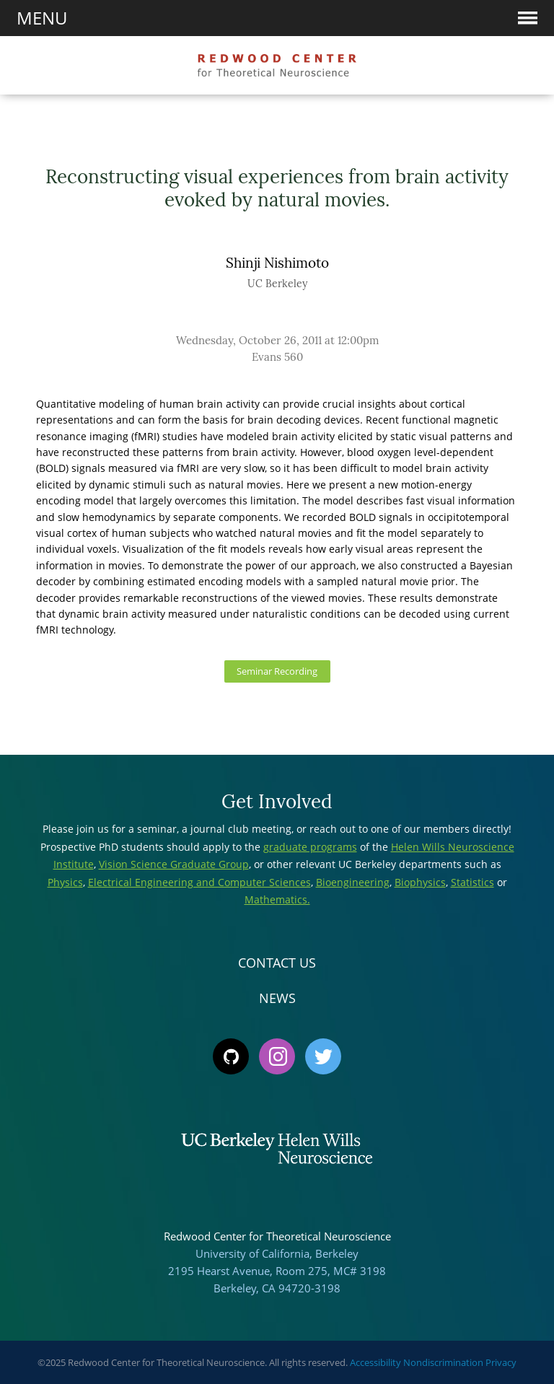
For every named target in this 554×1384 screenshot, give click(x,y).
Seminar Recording (277, 671)
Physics (65, 882)
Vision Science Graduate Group (174, 864)
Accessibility (375, 1362)
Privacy (500, 1362)
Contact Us (277, 962)
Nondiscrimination (443, 1362)
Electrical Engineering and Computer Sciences (199, 882)
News (277, 998)
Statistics (472, 882)
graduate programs (310, 847)
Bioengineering (353, 882)
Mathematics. (277, 899)
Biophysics (420, 882)
